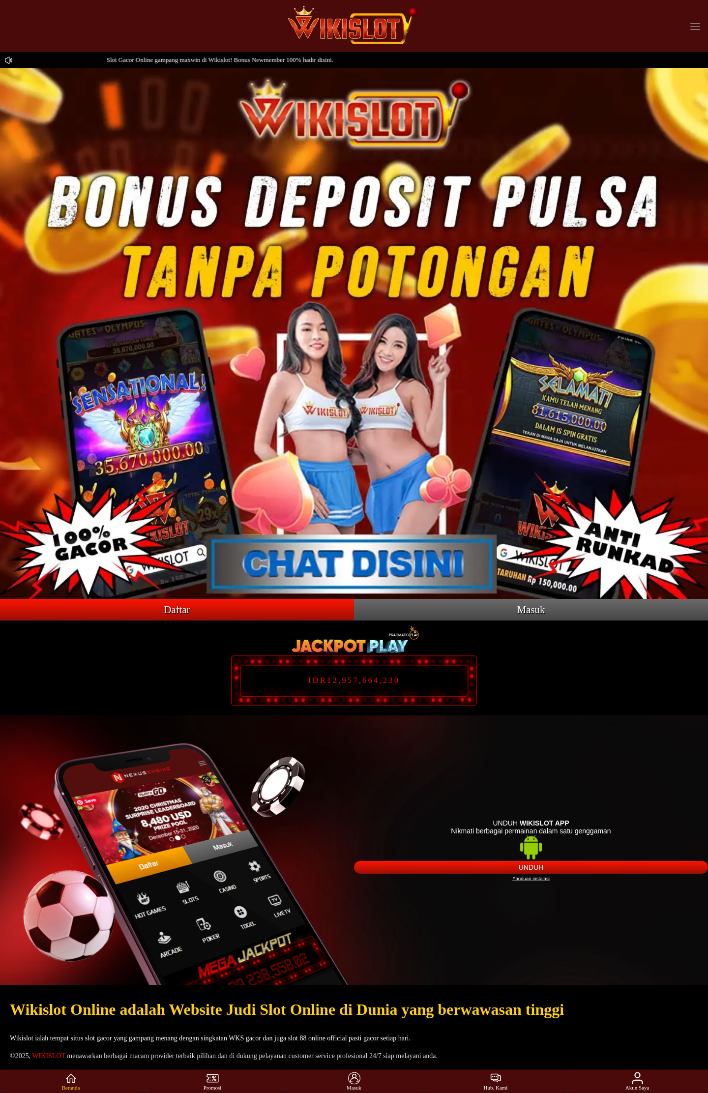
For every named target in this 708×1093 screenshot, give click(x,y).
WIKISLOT (48, 1056)
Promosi (213, 1081)
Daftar (177, 609)
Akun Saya (637, 1081)
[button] (695, 26)
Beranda (71, 1081)
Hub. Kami (496, 1081)
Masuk (531, 609)
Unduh (531, 867)
